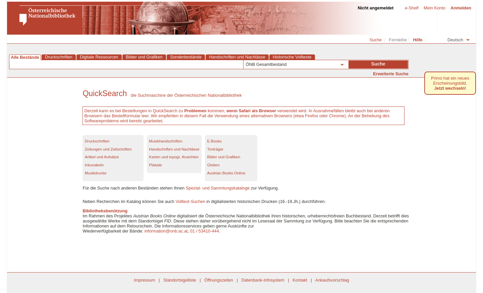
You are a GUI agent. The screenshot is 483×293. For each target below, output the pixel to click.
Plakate (155, 165)
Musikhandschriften (165, 141)
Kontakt (299, 280)
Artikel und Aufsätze (102, 157)
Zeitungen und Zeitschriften (108, 149)
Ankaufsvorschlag (332, 280)
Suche (376, 39)
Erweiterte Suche (391, 73)
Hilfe (418, 39)
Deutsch (458, 39)
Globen (213, 165)
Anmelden (460, 7)
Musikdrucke (96, 173)
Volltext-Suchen (190, 201)
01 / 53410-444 (204, 231)
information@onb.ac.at (166, 231)
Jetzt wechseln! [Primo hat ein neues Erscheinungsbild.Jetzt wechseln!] (450, 88)
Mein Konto (434, 7)
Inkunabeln (94, 165)
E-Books (214, 141)
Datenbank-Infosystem (262, 280)
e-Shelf (409, 7)
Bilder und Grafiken (223, 157)
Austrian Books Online (226, 173)
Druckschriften (97, 141)
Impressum (144, 280)
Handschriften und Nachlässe (174, 149)
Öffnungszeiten (218, 280)
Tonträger (215, 149)
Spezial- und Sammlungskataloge (218, 188)
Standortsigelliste (179, 280)
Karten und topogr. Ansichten (174, 157)
